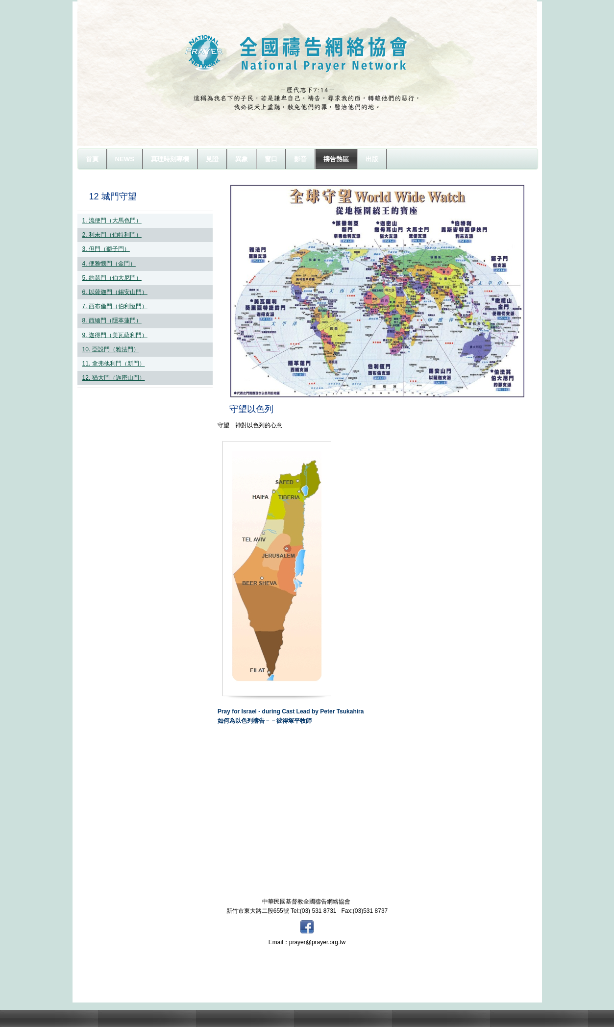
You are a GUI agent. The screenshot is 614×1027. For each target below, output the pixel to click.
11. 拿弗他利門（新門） (113, 363)
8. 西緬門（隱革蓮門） (112, 320)
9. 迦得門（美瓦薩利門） (114, 335)
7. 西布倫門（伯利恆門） (114, 306)
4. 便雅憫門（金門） (109, 263)
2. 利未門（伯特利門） (112, 234)
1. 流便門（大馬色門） (112, 220)
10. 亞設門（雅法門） (110, 349)
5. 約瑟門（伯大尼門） (112, 277)
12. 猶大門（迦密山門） (113, 377)
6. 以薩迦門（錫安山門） (114, 292)
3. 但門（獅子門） (106, 248)
